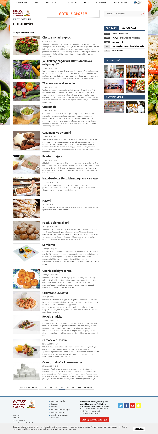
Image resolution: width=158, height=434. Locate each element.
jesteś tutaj (16, 19)
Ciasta (86, 3)
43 (51, 387)
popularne (112, 28)
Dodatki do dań (71, 3)
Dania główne (21, 3)
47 (73, 387)
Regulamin (55, 404)
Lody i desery (101, 3)
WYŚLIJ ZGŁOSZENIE (92, 419)
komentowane (128, 28)
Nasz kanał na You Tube (59, 415)
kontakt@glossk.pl (21, 420)
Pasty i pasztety (51, 3)
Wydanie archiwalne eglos (60, 410)
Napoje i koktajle (120, 3)
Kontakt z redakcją (58, 401)
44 (56, 387)
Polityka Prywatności (58, 412)
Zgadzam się (140, 429)
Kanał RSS (55, 418)
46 (67, 387)
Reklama (54, 407)
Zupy (36, 3)
